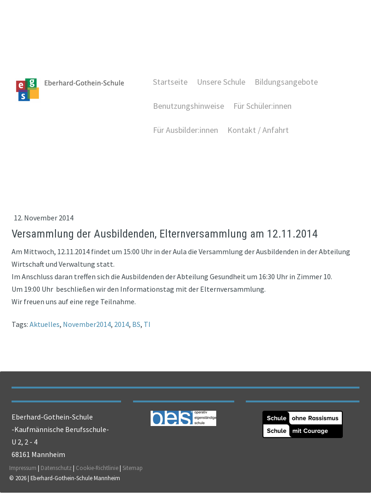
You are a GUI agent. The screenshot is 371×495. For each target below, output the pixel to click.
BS (136, 325)
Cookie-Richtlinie (97, 470)
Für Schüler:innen (262, 106)
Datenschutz (56, 470)
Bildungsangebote (285, 82)
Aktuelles (45, 325)
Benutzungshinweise (188, 106)
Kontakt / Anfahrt (257, 130)
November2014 (87, 325)
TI (147, 325)
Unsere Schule (220, 82)
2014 (121, 325)
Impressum (22, 470)
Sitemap (132, 470)
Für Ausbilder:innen (185, 130)
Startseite (169, 82)
